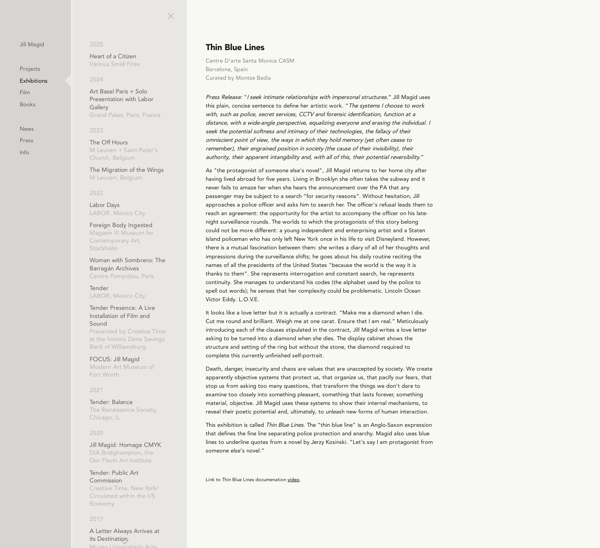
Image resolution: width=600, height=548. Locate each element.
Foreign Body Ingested (180, 237)
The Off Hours (180, 150)
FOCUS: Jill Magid (180, 367)
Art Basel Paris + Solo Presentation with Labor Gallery (180, 103)
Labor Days (180, 209)
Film (78, 93)
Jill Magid (86, 44)
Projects (83, 69)
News (80, 130)
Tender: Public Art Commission (180, 488)
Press (80, 142)
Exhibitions (87, 81)
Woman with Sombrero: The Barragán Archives (180, 268)
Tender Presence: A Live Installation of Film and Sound (180, 327)
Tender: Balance (180, 410)
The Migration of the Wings (180, 174)
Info (78, 154)
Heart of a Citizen (180, 60)
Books (81, 105)
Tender (180, 292)
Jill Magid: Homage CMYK (180, 453)
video (349, 523)
